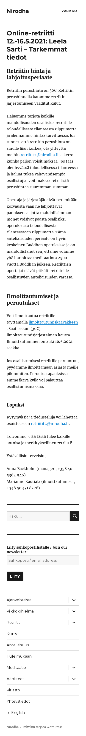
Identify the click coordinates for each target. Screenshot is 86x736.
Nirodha (18, 11)
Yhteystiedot (18, 701)
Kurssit (13, 634)
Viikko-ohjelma (20, 611)
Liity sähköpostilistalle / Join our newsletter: (37, 549)
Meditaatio (16, 667)
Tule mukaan (19, 656)
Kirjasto (13, 690)
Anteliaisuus (18, 645)
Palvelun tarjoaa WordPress (43, 727)
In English (16, 712)
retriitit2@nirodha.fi (39, 154)
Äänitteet (15, 679)
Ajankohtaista (19, 600)
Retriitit (13, 622)
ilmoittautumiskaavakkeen (53, 322)
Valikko (69, 11)
